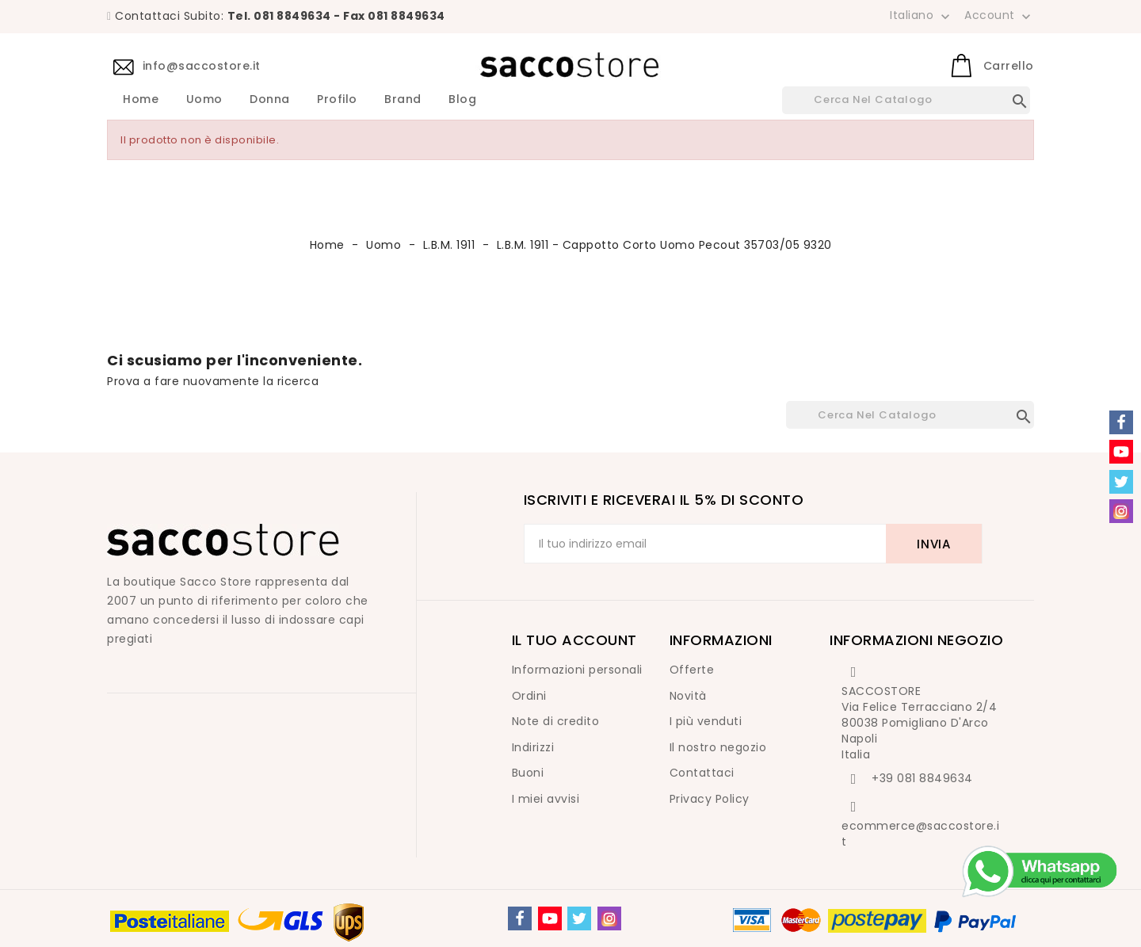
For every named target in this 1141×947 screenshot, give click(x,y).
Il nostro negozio (718, 747)
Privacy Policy (710, 799)
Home (140, 100)
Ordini (529, 696)
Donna (270, 100)
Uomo (204, 100)
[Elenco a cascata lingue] (921, 15)
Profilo (337, 100)
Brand (403, 100)
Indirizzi (533, 747)
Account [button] (999, 16)
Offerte (692, 670)
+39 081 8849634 (922, 778)
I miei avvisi (546, 799)
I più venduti (706, 721)
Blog (462, 100)
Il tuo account (574, 640)
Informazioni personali (577, 670)
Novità (688, 696)
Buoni (528, 773)
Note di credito (556, 721)
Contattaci (702, 773)
